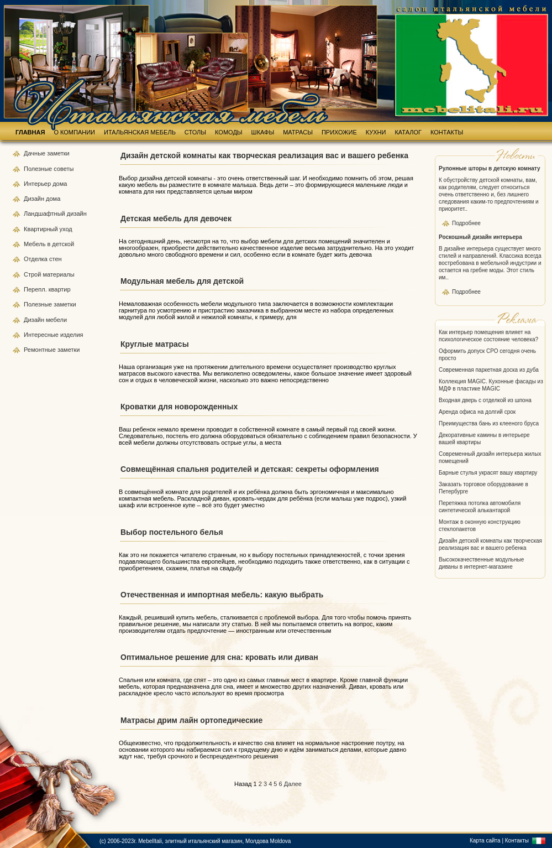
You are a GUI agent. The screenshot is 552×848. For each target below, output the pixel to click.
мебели (56, 319)
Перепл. (36, 289)
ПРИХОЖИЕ (339, 132)
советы (63, 168)
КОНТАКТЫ (446, 132)
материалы (58, 274)
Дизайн (35, 198)
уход (66, 229)
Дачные (35, 153)
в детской (60, 244)
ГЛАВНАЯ (30, 132)
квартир (60, 289)
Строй (33, 274)
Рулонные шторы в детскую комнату (489, 168)
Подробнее (466, 223)
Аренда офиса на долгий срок (477, 412)
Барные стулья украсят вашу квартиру (488, 473)
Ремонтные (40, 349)
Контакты (517, 840)
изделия (71, 334)
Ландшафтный (45, 213)
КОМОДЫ (229, 132)
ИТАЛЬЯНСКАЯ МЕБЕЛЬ (140, 132)
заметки (58, 153)
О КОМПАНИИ (74, 132)
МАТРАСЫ (298, 132)
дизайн (77, 213)
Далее (293, 784)
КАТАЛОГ (408, 132)
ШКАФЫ (263, 132)
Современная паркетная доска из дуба (489, 370)
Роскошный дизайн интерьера (480, 237)
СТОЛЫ (195, 132)
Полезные (39, 168)
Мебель (35, 244)
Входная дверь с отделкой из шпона (485, 400)
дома (59, 183)
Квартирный (42, 229)
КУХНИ (376, 132)
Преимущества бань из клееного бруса (489, 423)
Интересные (42, 334)
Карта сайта (485, 840)
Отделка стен (43, 259)
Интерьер (37, 183)
